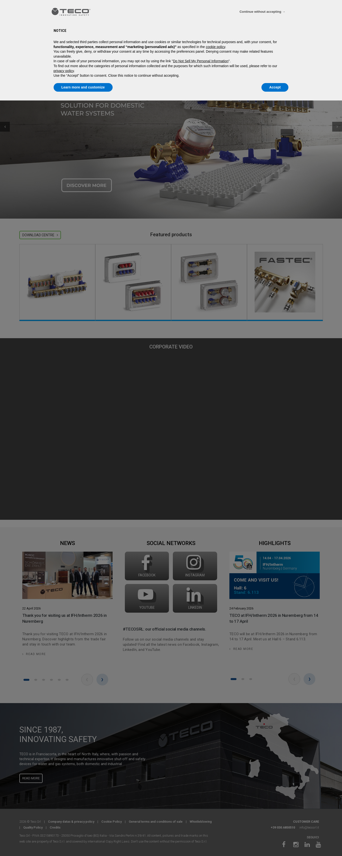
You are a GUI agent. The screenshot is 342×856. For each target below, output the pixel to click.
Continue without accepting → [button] (262, 11)
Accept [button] (275, 87)
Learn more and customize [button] (83, 87)
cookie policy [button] (215, 47)
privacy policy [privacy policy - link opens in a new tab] (64, 71)
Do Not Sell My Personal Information (200, 61)
